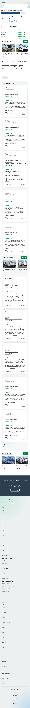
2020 (3, 515)
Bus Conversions (5, 570)
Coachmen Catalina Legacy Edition (9, 586)
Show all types (5, 578)
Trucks (3, 575)
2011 (3, 538)
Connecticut (4, 617)
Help (15, 692)
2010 (3, 540)
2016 (3, 525)
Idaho (3, 629)
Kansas (3, 639)
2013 (3, 532)
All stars (4, 77)
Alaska (3, 604)
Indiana (3, 634)
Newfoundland (5, 666)
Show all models (5, 591)
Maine (3, 647)
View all (25, 41)
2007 (3, 548)
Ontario (3, 671)
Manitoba (4, 661)
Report (23, 113)
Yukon (3, 683)
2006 (3, 550)
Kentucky (4, 642)
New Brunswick (5, 663)
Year (22, 13)
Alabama (3, 602)
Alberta (3, 656)
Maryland (3, 649)
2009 (3, 543)
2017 (3, 522)
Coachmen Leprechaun (6, 588)
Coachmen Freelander (6, 583)
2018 (3, 520)
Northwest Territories (6, 681)
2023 (3, 507)
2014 (3, 530)
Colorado (3, 614)
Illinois (3, 632)
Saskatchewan (5, 678)
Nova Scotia (4, 668)
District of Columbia (6, 622)
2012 (3, 535)
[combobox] (15, 6)
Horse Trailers (5, 560)
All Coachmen (15, 13)
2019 (3, 517)
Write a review (13, 26)
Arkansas (4, 609)
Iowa (3, 637)
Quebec (3, 676)
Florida (3, 624)
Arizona (3, 607)
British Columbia (5, 658)
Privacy (15, 703)
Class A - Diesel (5, 13)
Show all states (5, 651)
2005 (3, 553)
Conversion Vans (5, 565)
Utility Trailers (5, 563)
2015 (3, 527)
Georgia (3, 627)
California (4, 612)
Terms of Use (15, 700)
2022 (3, 510)
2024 (3, 505)
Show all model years (6, 555)
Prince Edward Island (6, 673)
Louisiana (4, 644)
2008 (3, 545)
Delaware (4, 619)
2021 (3, 512)
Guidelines (15, 695)
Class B (3, 573)
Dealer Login (15, 698)
